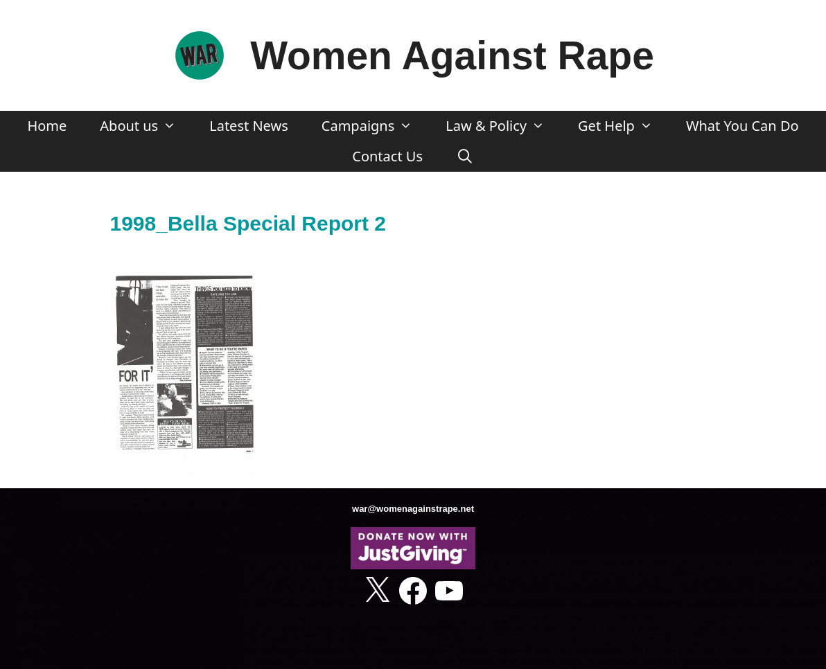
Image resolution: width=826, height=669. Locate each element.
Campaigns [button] (375, 126)
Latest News (248, 125)
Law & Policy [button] (503, 126)
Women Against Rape (452, 55)
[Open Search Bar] (465, 156)
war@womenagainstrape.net (413, 508)
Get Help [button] (623, 126)
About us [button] (146, 126)
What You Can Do (742, 125)
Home (47, 125)
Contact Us (387, 156)
